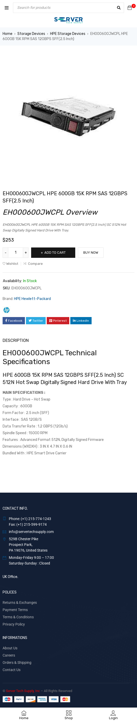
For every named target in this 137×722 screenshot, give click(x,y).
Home (7, 34)
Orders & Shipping (17, 662)
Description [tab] (16, 340)
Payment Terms (15, 610)
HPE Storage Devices (67, 34)
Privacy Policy (14, 624)
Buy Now (90, 252)
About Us (10, 648)
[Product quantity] (16, 252)
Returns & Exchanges (20, 602)
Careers (9, 655)
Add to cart (55, 252)
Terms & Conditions (18, 617)
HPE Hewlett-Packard (32, 299)
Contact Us (11, 670)
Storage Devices (31, 34)
